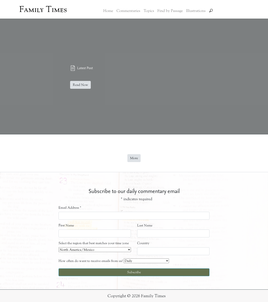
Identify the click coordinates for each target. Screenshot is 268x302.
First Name (66, 225)
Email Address (70, 208)
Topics (149, 10)
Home (108, 10)
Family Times (43, 9)
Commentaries (128, 10)
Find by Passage (170, 10)
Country (143, 243)
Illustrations (196, 10)
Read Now (80, 85)
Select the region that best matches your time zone (94, 243)
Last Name (144, 225)
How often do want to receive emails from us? (91, 261)
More (134, 158)
